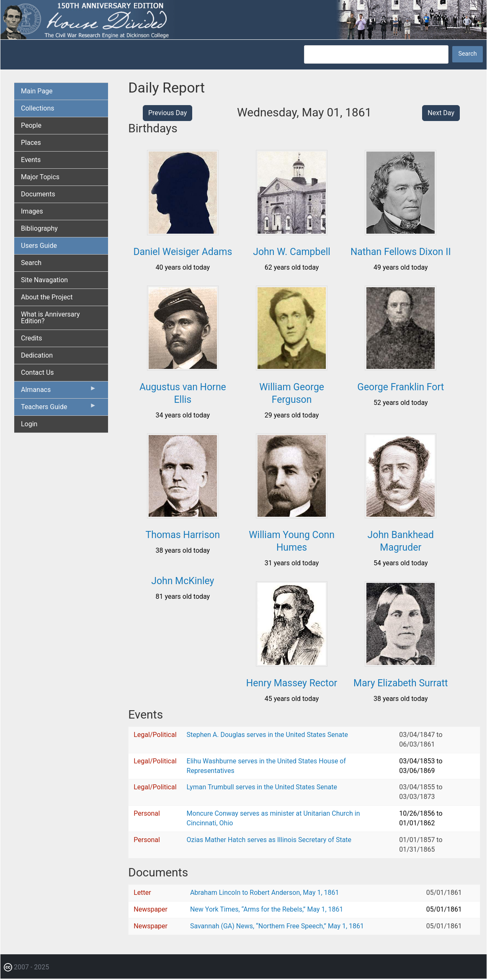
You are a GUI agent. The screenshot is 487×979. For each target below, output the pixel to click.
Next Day (441, 113)
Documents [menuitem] (38, 194)
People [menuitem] (31, 125)
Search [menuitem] (31, 263)
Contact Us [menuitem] (37, 372)
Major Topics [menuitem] (40, 177)
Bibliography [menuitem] (39, 228)
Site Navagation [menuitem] (44, 280)
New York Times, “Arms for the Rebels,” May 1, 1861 (266, 909)
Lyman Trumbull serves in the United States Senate (262, 787)
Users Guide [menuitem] (39, 246)
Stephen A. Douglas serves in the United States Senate (267, 735)
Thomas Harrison (183, 535)
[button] (183, 232)
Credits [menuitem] (31, 338)
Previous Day (167, 113)
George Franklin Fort (400, 387)
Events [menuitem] (31, 160)
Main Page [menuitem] (37, 91)
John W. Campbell (291, 252)
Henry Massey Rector (291, 683)
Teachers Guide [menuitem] (58, 408)
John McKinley (182, 581)
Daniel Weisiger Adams (182, 252)
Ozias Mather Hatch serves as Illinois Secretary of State (269, 840)
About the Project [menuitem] (46, 297)
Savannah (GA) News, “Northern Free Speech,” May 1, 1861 (277, 926)
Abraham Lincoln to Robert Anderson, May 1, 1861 (264, 893)
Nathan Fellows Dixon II (400, 252)
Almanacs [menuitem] (58, 391)
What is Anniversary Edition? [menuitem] (50, 317)
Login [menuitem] (29, 424)
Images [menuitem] (32, 211)
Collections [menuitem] (37, 108)
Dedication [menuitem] (37, 355)
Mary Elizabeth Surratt (400, 683)
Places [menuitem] (31, 143)
